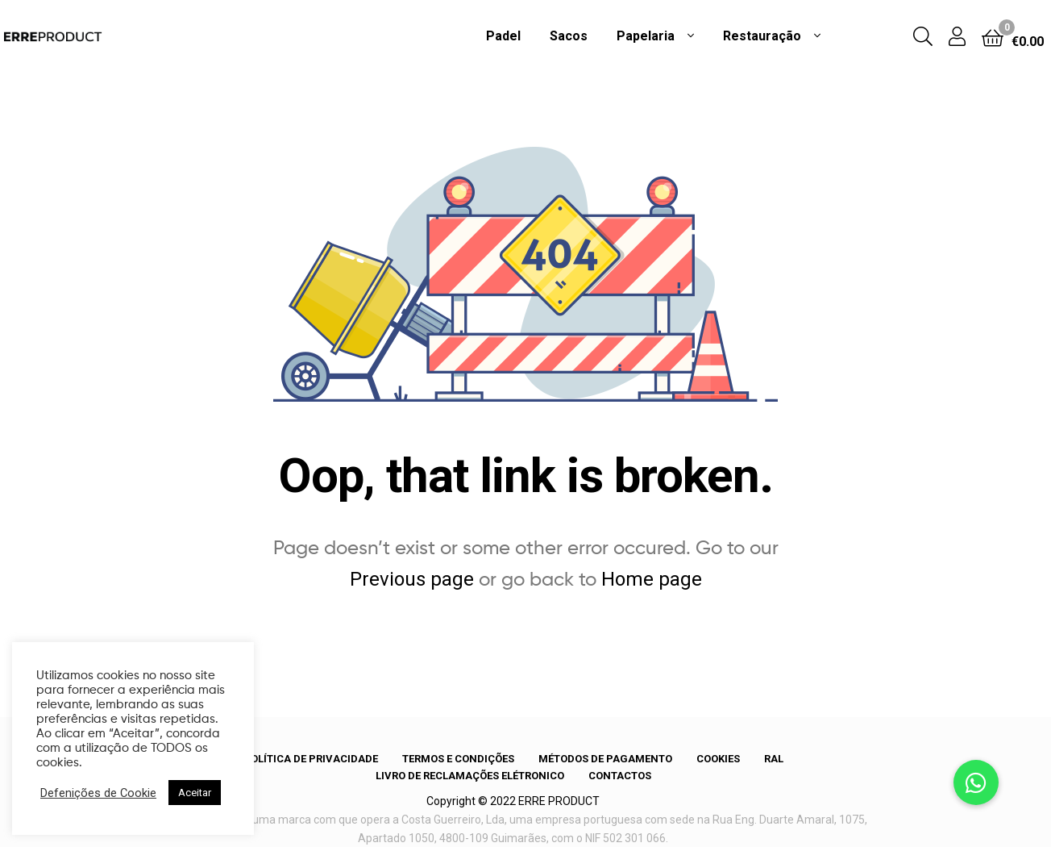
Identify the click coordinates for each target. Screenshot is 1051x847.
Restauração (762, 36)
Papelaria (646, 36)
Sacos (569, 36)
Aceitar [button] (194, 792)
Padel (503, 36)
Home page (651, 579)
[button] (976, 782)
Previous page (412, 579)
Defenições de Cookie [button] (98, 793)
